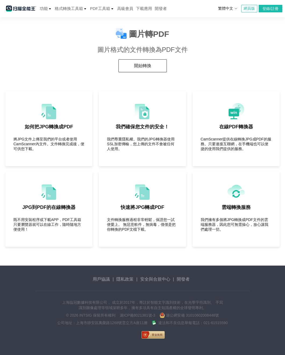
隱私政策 (125, 279)
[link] (182, 335)
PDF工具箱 (100, 8)
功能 (44, 8)
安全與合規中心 (155, 279)
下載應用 (144, 8)
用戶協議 (101, 279)
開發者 (161, 8)
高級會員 (125, 8)
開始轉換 (142, 65)
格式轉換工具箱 (69, 8)
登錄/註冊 (270, 8)
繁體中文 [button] (227, 8)
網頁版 (249, 8)
